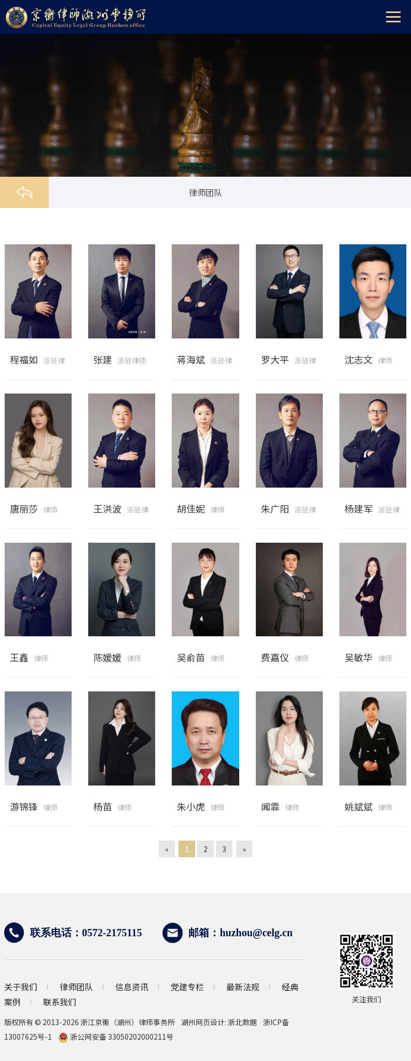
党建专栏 (187, 986)
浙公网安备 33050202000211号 (115, 1036)
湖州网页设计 (203, 1022)
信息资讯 (131, 986)
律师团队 (76, 986)
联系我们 (59, 1001)
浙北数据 (242, 1022)
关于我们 (20, 986)
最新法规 (242, 986)
